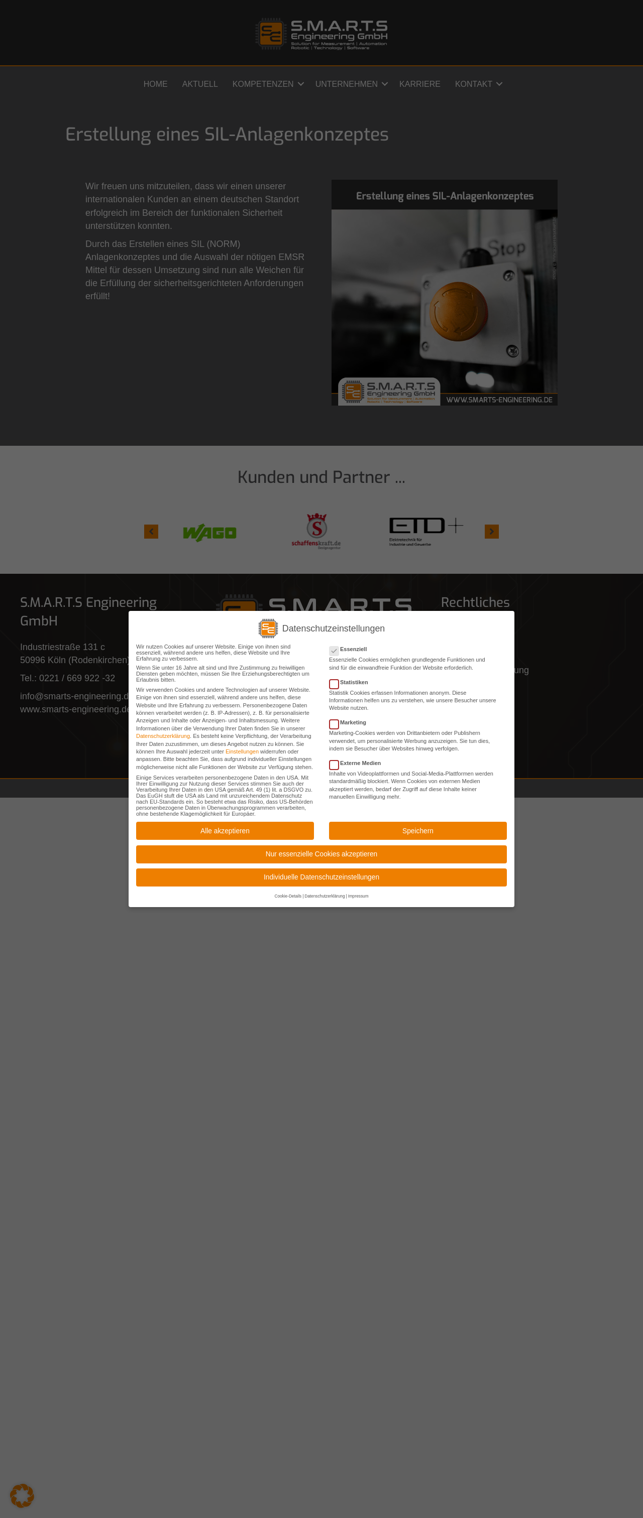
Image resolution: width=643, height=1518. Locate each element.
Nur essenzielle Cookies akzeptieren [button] (321, 851)
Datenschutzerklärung (163, 734)
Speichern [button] (418, 828)
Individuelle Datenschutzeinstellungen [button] (321, 875)
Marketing (351, 720)
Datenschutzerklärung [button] (324, 894)
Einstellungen (242, 749)
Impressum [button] (358, 894)
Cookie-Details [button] (287, 894)
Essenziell (351, 647)
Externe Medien (358, 760)
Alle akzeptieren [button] (225, 828)
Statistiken (352, 680)
